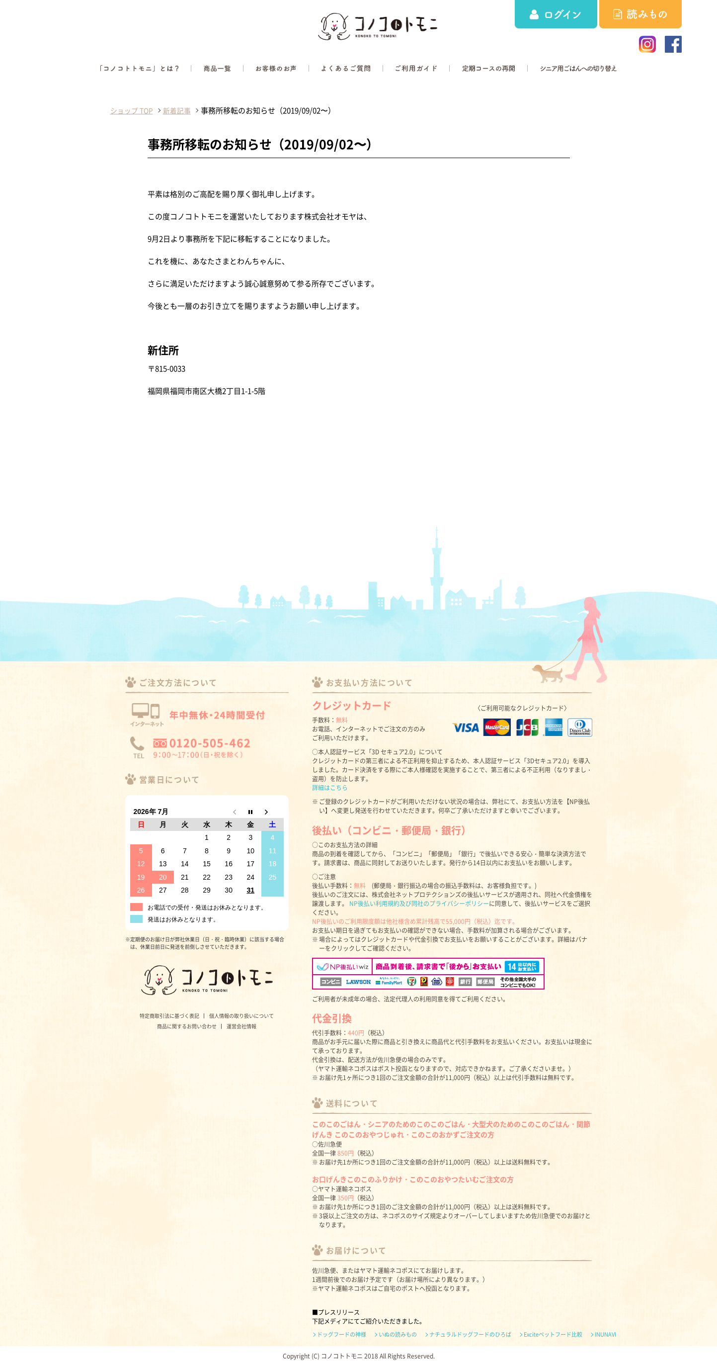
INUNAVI (605, 1335)
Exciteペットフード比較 (553, 1335)
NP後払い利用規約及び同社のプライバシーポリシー (419, 903)
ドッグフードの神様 (341, 1335)
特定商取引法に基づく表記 (169, 1015)
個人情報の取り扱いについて (241, 1015)
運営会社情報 (241, 1026)
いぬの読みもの (398, 1335)
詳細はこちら (330, 787)
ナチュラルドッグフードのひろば (470, 1335)
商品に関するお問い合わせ (187, 1026)
